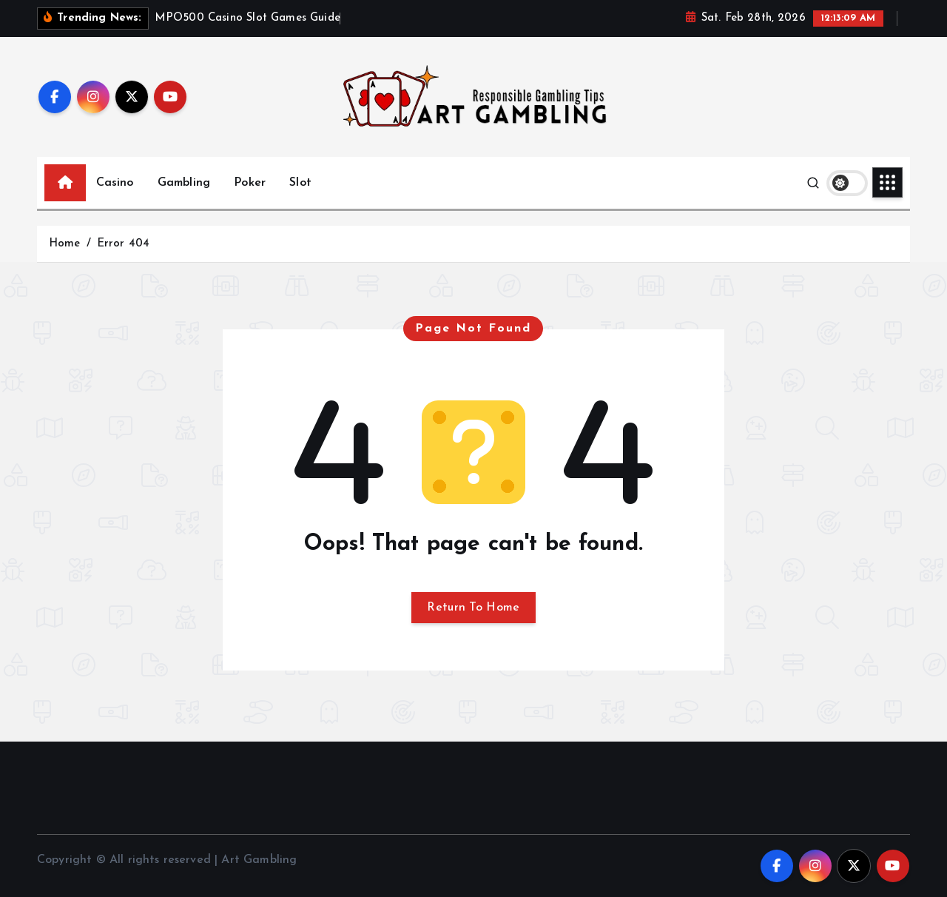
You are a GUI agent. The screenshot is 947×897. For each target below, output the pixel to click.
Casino (115, 183)
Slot (300, 183)
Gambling (184, 183)
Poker (250, 183)
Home (65, 243)
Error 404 (123, 243)
